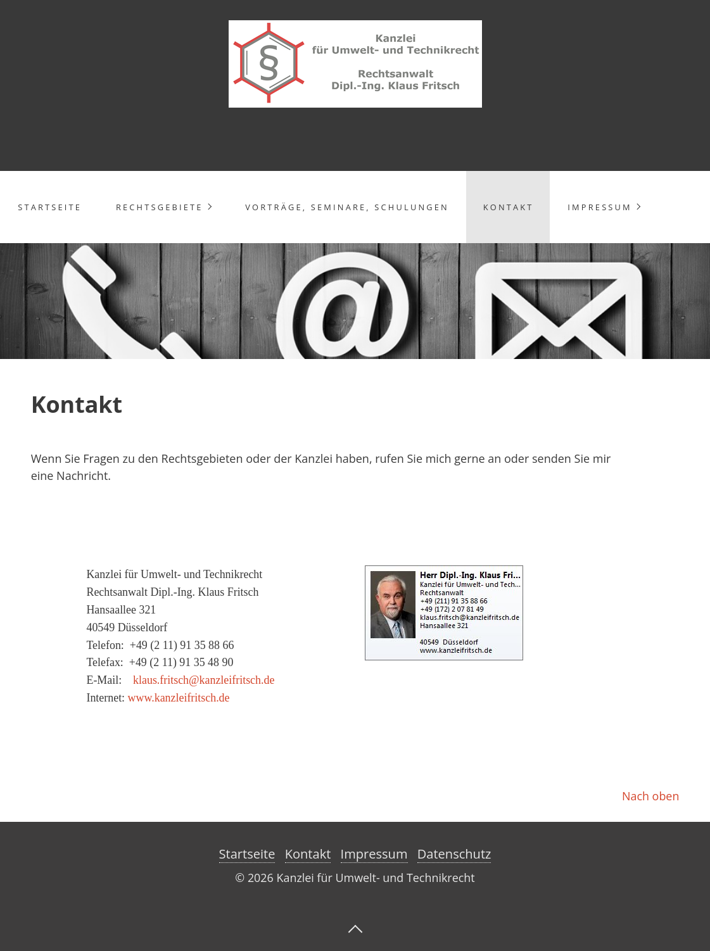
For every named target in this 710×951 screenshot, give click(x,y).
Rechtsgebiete (159, 207)
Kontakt (508, 207)
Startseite (50, 207)
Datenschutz (454, 853)
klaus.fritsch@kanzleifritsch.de (203, 680)
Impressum (599, 207)
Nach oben (650, 795)
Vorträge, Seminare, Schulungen (347, 207)
